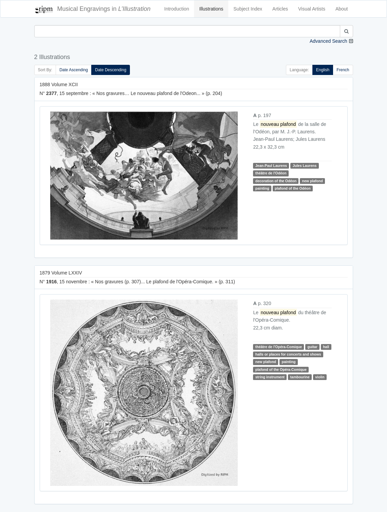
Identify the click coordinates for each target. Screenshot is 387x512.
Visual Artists (311, 9)
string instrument (270, 377)
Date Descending (110, 70)
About (341, 9)
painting (262, 188)
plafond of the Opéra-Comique (281, 369)
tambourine (300, 377)
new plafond (312, 181)
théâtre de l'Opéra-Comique (278, 347)
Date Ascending (73, 70)
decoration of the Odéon (275, 181)
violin (319, 377)
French (342, 70)
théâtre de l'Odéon (271, 173)
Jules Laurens (305, 166)
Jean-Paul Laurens (271, 166)
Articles (280, 9)
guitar (312, 347)
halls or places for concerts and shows (288, 354)
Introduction (176, 9)
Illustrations (211, 9)
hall (326, 347)
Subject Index (247, 9)
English (322, 70)
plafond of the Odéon (293, 188)
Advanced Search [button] (328, 41)
